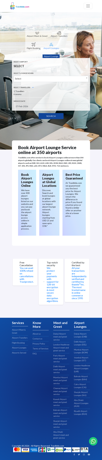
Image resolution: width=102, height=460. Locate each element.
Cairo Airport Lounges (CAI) (80, 386)
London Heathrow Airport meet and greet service (61, 347)
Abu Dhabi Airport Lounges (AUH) (81, 403)
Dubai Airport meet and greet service (60, 337)
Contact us (37, 338)
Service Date (19, 101)
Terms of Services (40, 348)
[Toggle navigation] (88, 6)
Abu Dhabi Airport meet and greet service (61, 435)
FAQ (35, 353)
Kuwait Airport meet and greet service (60, 402)
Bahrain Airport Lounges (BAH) (81, 378)
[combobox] (51, 79)
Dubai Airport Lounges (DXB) (80, 335)
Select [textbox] (18, 78)
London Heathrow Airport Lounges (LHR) (82, 368)
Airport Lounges (19, 347)
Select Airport (21, 62)
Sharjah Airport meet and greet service (60, 424)
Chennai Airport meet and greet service (60, 391)
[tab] (37, 33)
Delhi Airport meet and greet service (60, 369)
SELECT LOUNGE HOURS (24, 73)
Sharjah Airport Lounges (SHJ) (81, 394)
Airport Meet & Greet (19, 331)
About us (37, 334)
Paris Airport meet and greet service (60, 358)
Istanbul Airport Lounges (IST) (81, 359)
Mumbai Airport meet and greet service (60, 380)
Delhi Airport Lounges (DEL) (80, 343)
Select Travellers (24, 87)
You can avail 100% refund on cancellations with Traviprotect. (27, 275)
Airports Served (19, 352)
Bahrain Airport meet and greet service (60, 413)
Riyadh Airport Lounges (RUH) (80, 412)
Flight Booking (18, 343)
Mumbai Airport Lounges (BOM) (81, 351)
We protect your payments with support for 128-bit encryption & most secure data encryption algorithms (53, 284)
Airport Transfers (19, 338)
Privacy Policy (39, 343)
